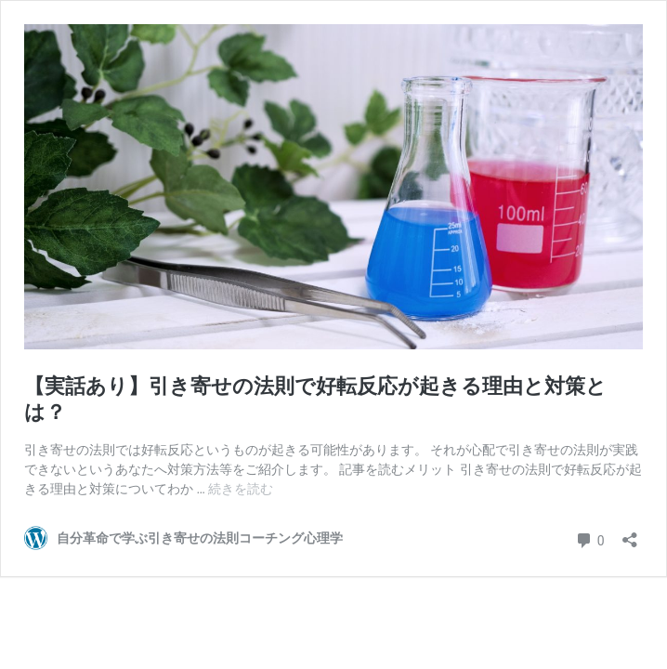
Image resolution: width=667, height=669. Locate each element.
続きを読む (240, 488)
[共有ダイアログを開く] (630, 533)
